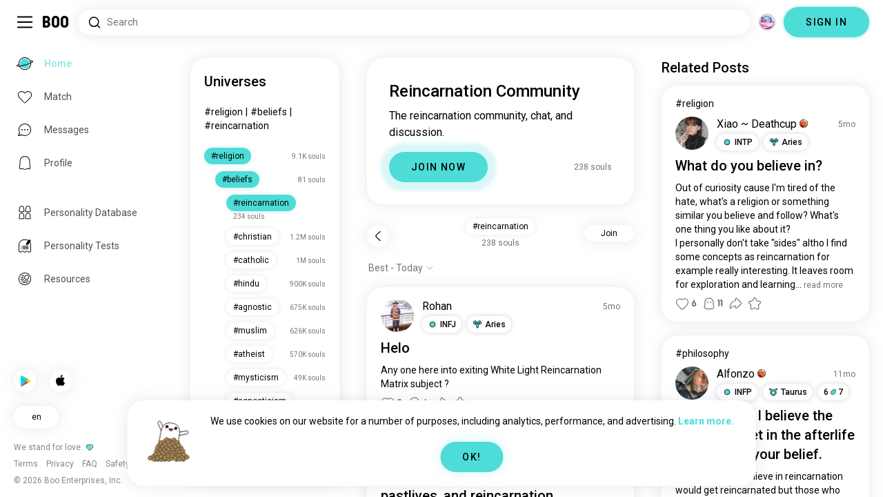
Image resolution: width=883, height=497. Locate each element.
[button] (442, 324)
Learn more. (706, 421)
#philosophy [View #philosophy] (702, 353)
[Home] (56, 22)
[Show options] (401, 268)
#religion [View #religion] (694, 103)
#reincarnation (236, 125)
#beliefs (268, 111)
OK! (471, 456)
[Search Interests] (414, 22)
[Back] (378, 236)
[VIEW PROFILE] (397, 315)
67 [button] (833, 392)
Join (609, 233)
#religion (223, 111)
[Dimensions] (767, 22)
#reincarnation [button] (500, 226)
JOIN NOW (438, 167)
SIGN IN (826, 22)
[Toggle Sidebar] (24, 22)
